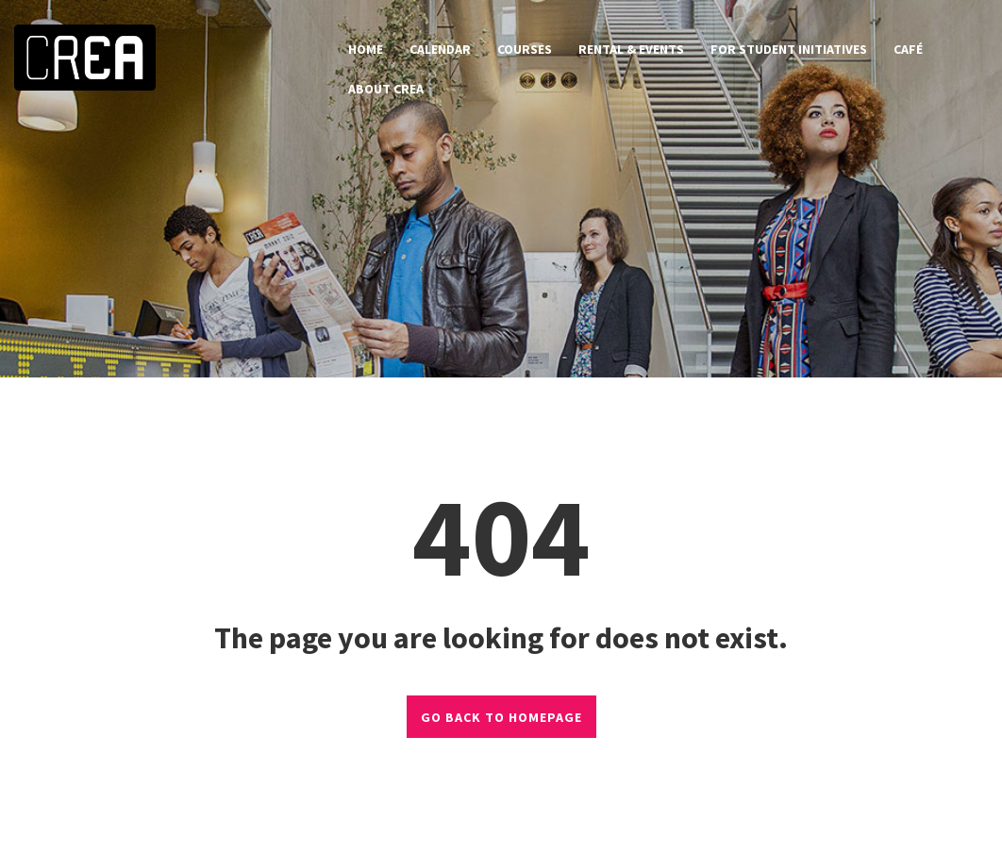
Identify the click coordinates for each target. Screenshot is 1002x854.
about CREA (386, 88)
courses (524, 49)
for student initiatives (788, 49)
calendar (440, 49)
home (365, 49)
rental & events (631, 49)
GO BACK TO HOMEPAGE (501, 717)
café (908, 49)
